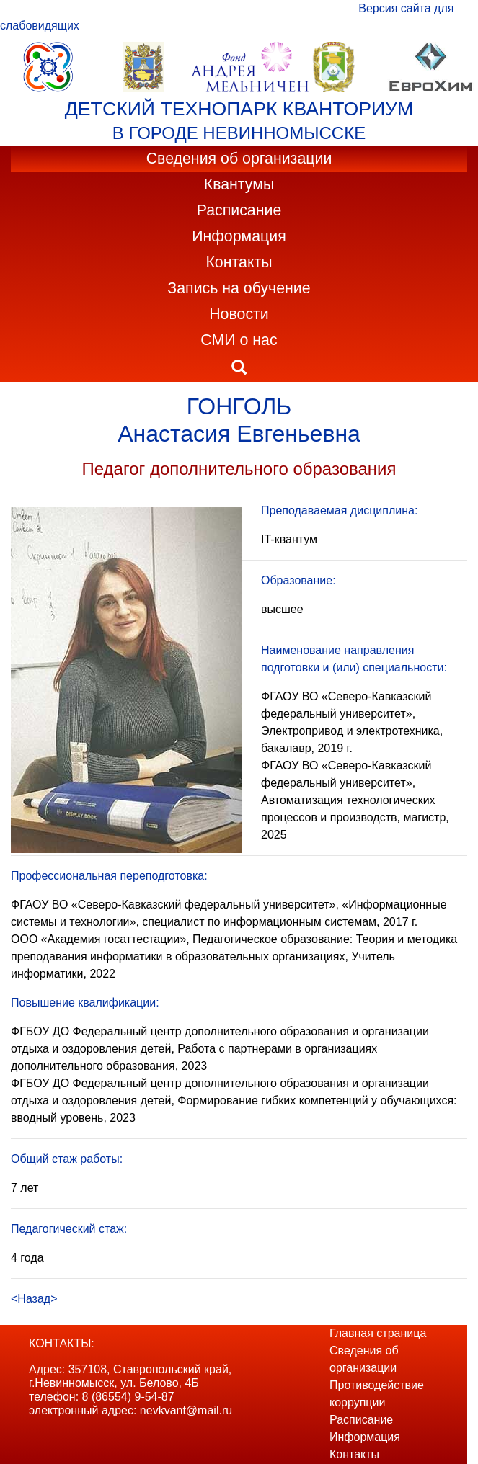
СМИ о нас (238, 340)
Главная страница (377, 1333)
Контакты (238, 262)
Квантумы (239, 184)
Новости (239, 314)
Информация (239, 236)
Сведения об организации (239, 158)
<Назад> (34, 1299)
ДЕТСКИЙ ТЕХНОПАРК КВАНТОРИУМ (239, 109)
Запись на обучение (238, 288)
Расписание (239, 210)
